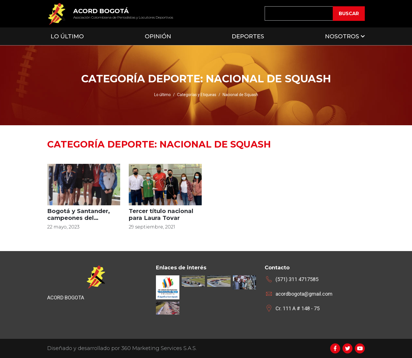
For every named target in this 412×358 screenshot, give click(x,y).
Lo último (162, 94)
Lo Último (67, 36)
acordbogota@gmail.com (304, 294)
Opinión (158, 36)
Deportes (248, 36)
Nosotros (342, 36)
